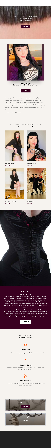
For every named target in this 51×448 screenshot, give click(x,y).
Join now (7, 165)
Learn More (25, 90)
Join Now (25, 26)
